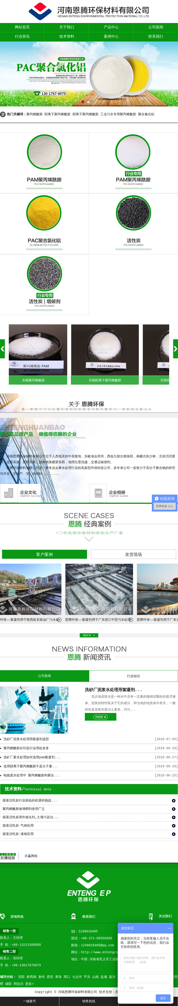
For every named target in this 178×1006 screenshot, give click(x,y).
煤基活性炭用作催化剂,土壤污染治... (31, 817)
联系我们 (155, 37)
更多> (29, 984)
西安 (50, 977)
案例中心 (111, 37)
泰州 (41, 977)
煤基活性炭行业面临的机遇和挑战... (30, 800)
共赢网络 (31, 856)
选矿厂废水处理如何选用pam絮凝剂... (31, 757)
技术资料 (66, 37)
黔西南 (31, 977)
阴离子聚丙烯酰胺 (86, 114)
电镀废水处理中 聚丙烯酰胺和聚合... (31, 775)
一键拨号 (29, 1001)
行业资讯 (22, 37)
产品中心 (111, 27)
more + (89, 635)
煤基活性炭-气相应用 (18, 826)
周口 (67, 977)
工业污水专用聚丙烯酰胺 (118, 114)
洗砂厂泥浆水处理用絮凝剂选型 (26, 739)
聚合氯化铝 (146, 114)
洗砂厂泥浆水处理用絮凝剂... (113, 690)
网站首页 (22, 27)
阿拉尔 (18, 984)
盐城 (104, 977)
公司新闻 (155, 27)
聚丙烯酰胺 (34, 114)
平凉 (87, 977)
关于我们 (66, 27)
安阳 (21, 977)
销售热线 (88, 1001)
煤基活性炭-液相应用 (18, 834)
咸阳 (8, 984)
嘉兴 (112, 977)
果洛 (58, 977)
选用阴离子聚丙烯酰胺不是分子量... (30, 766)
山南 (95, 977)
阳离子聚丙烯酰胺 (57, 114)
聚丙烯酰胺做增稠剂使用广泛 (24, 809)
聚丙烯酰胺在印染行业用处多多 (26, 748)
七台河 (77, 977)
